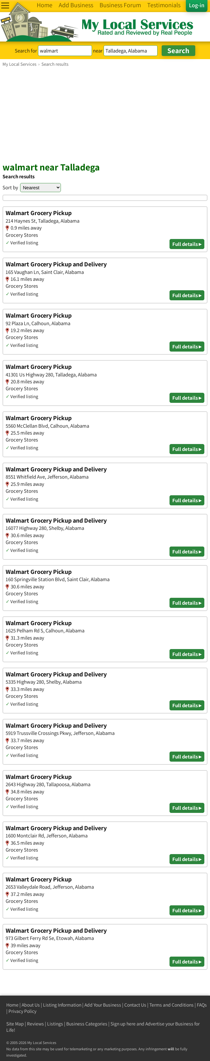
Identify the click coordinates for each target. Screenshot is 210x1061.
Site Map (15, 1024)
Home (12, 1005)
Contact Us (135, 1005)
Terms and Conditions (171, 1005)
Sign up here (123, 1024)
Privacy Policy (22, 1011)
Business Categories (86, 1024)
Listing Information (62, 1005)
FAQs (202, 1005)
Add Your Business (102, 1005)
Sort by (10, 187)
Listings (55, 1024)
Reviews (35, 1024)
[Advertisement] (105, 114)
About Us (31, 1005)
